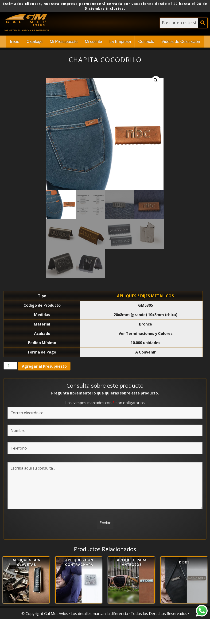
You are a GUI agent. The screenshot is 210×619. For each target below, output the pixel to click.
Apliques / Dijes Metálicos (145, 295)
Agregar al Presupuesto (44, 366)
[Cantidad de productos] (10, 366)
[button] (156, 80)
